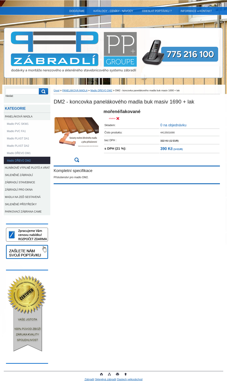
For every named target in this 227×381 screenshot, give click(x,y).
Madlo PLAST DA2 (18, 145)
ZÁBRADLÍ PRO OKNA (19, 189)
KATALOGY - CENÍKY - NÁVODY (113, 11)
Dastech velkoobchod (130, 379)
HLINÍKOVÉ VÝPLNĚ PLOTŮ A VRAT (27, 167)
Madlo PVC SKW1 (18, 123)
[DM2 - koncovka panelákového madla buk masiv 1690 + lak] (77, 137)
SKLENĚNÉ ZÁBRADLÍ (19, 175)
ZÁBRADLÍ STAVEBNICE (20, 182)
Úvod (56, 90)
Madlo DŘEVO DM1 (19, 153)
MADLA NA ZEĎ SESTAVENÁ (23, 197)
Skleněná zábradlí (105, 379)
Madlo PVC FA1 (16, 131)
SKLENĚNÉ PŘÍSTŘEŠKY (21, 204)
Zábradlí (89, 379)
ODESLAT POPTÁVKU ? (157, 11)
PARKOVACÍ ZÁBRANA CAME (23, 211)
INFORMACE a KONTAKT (196, 11)
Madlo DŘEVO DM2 (19, 160)
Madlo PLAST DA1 (18, 138)
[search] (42, 91)
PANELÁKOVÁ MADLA (19, 116)
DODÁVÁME (77, 11)
